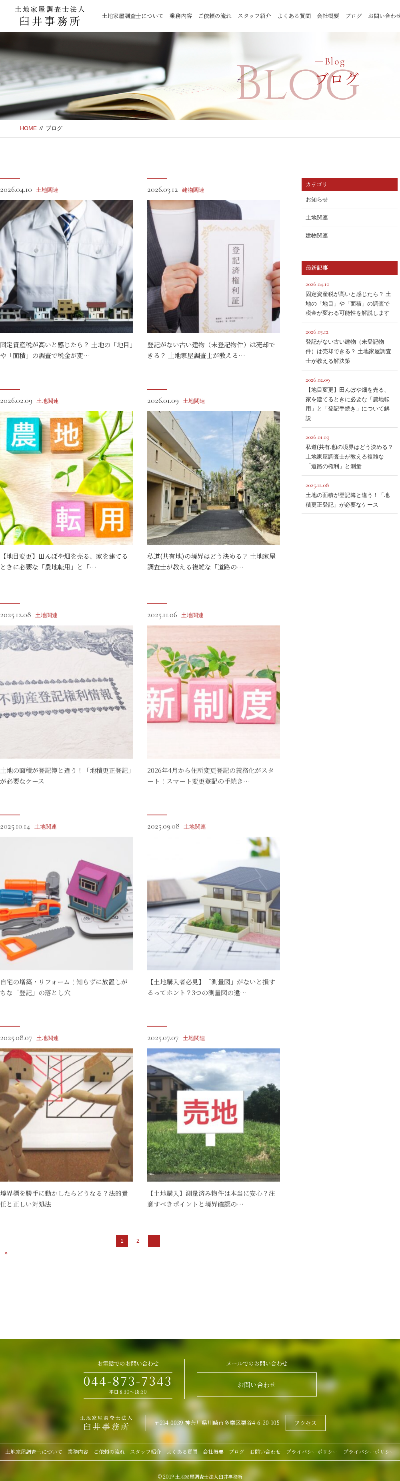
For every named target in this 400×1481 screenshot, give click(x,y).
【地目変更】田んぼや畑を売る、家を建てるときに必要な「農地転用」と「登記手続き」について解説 (350, 398)
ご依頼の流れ (215, 16)
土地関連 (47, 190)
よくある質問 (294, 16)
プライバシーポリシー (312, 1451)
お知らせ (317, 199)
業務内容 (181, 16)
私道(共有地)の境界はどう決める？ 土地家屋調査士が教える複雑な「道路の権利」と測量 (350, 450)
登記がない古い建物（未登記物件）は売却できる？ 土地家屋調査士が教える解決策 (350, 345)
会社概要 (328, 16)
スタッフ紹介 (254, 16)
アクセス (305, 1423)
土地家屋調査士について (133, 16)
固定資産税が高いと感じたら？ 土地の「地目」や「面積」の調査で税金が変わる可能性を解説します (350, 297)
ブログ (353, 16)
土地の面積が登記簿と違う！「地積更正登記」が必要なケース (350, 494)
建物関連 (193, 190)
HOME (28, 128)
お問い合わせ (257, 1384)
